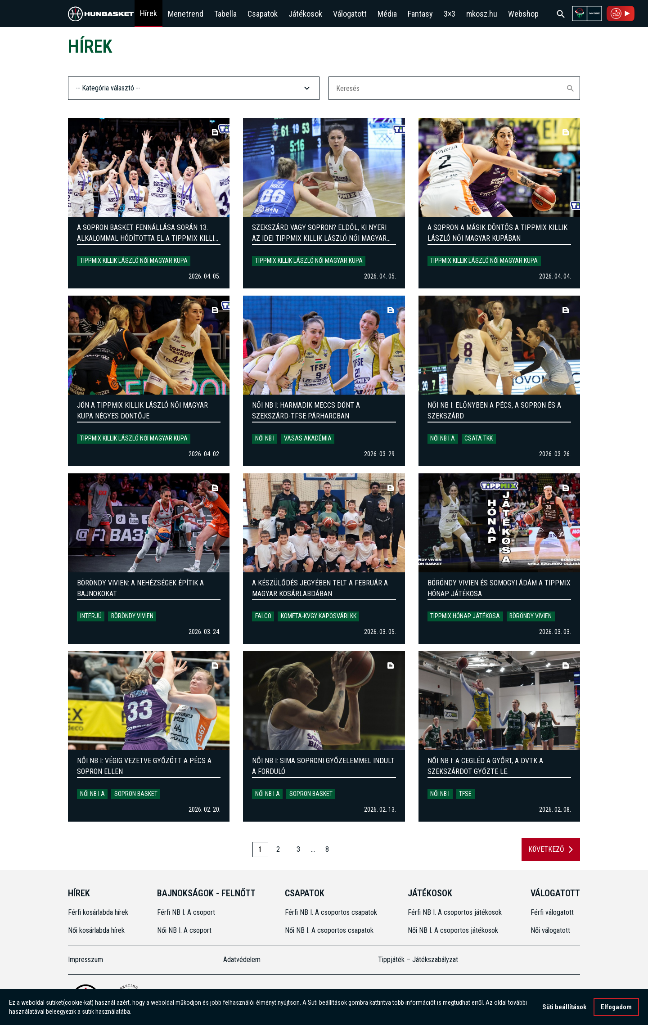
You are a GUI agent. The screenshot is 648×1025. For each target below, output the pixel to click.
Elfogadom (616, 1008)
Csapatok (263, 13)
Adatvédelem (242, 959)
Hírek (148, 13)
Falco (263, 616)
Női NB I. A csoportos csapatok (330, 930)
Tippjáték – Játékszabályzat (418, 959)
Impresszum (85, 959)
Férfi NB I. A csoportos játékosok (455, 912)
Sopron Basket (136, 793)
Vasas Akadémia (308, 438)
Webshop (523, 13)
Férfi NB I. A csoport (186, 912)
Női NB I (264, 438)
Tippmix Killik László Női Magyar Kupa (134, 260)
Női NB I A (442, 438)
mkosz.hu (481, 13)
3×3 (449, 13)
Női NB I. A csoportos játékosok (453, 930)
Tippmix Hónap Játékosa (465, 616)
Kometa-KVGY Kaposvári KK (318, 616)
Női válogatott (550, 930)
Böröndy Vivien (132, 616)
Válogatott (350, 13)
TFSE (465, 793)
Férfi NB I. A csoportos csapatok (332, 912)
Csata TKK (478, 438)
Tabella (225, 13)
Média (387, 13)
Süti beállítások (564, 1008)
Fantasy (420, 13)
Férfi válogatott (552, 912)
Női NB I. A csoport (184, 930)
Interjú (91, 616)
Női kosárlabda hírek (96, 930)
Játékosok (305, 13)
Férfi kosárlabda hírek (98, 912)
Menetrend (185, 13)
